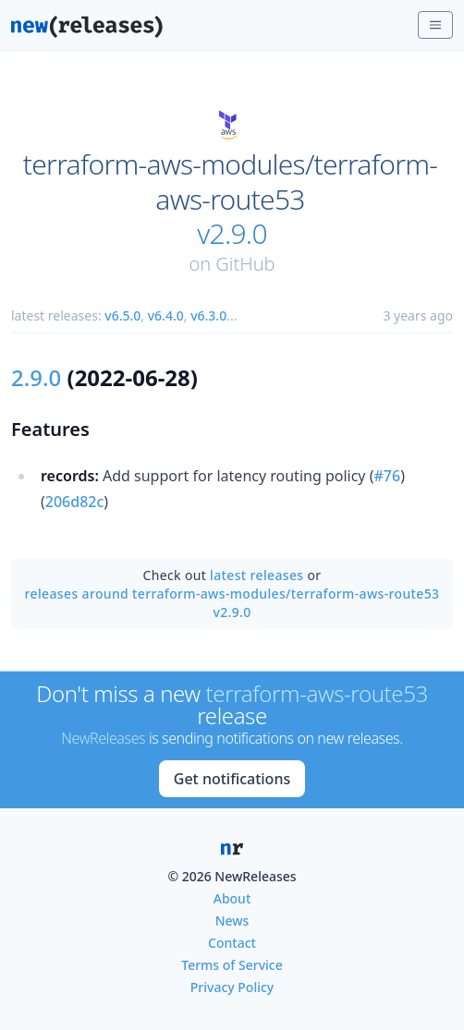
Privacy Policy (232, 987)
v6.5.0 (122, 315)
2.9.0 (36, 377)
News (232, 920)
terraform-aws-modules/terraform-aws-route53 (230, 181)
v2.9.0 (232, 233)
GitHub (245, 263)
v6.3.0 (208, 315)
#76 (387, 476)
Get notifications (232, 779)
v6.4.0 (166, 315)
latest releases (256, 575)
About (232, 898)
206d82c (74, 501)
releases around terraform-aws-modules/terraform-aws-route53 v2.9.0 (232, 603)
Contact (232, 942)
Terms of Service (231, 965)
